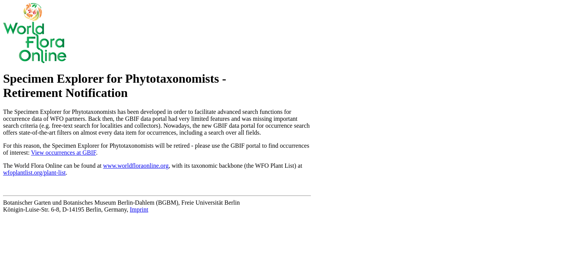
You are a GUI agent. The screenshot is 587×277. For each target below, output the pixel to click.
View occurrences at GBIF (63, 152)
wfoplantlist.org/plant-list (34, 172)
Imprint (139, 209)
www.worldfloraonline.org (136, 165)
